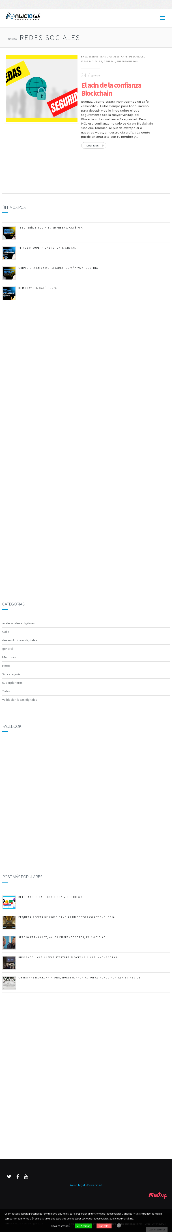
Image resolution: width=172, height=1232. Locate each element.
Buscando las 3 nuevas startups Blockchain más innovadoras (67, 957)
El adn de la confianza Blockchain (111, 89)
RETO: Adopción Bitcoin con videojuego (50, 897)
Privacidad (94, 1185)
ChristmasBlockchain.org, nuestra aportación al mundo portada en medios (79, 977)
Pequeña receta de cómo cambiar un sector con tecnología (66, 917)
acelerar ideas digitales (102, 56)
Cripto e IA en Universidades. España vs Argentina (58, 267)
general (109, 61)
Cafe (124, 56)
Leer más (92, 145)
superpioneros (127, 61)
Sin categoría (11, 674)
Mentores (9, 657)
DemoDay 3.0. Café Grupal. (39, 288)
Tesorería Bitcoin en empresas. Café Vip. (50, 227)
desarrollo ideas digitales (19, 640)
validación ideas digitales (19, 700)
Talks (6, 691)
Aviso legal (77, 1185)
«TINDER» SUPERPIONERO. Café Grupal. (47, 247)
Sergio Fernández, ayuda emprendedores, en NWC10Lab (62, 937)
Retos (6, 666)
